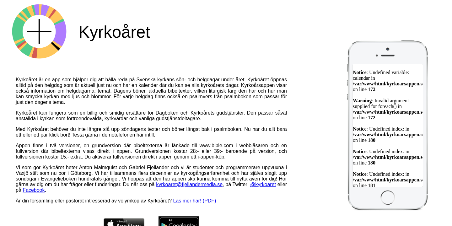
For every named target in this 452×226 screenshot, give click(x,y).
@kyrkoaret (263, 184)
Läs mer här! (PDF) (194, 200)
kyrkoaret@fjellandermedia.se (189, 184)
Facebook (34, 190)
